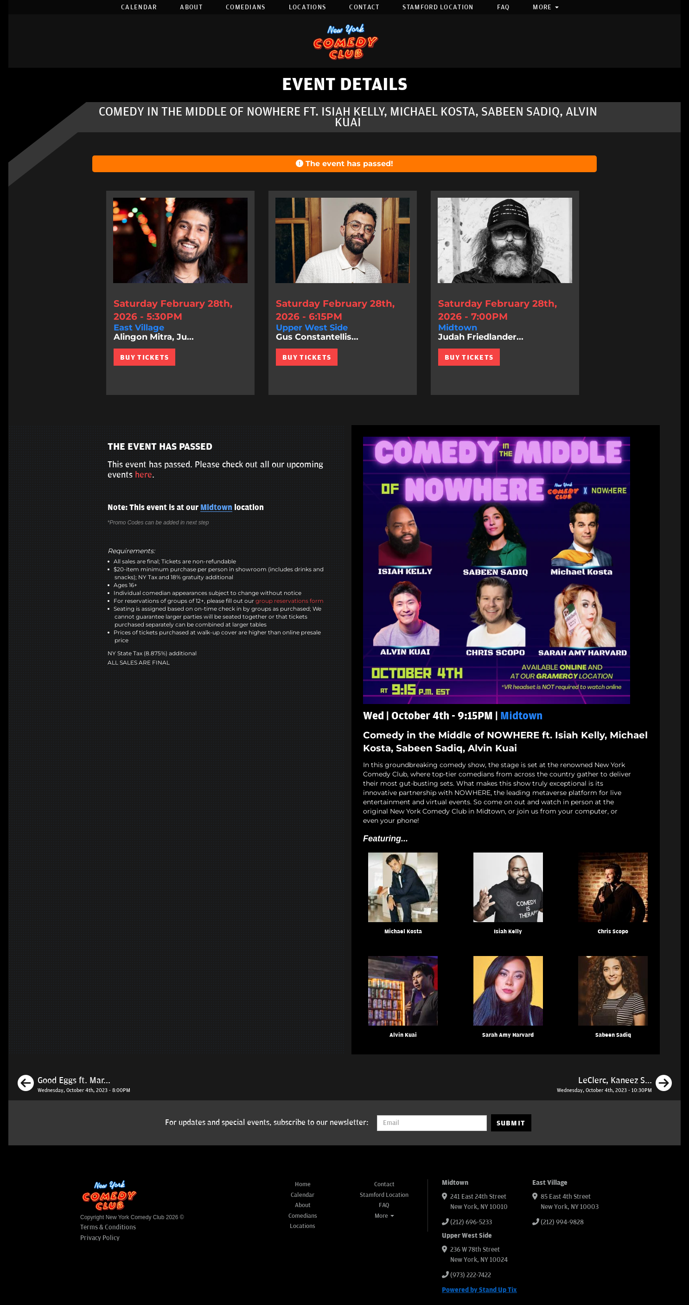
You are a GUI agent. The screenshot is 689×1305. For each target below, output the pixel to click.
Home (303, 1184)
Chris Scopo (613, 931)
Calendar (139, 7)
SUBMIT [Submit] (511, 1123)
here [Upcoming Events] (143, 475)
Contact (364, 7)
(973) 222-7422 (470, 1275)
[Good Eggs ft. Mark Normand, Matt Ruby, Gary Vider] (74, 1084)
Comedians (246, 7)
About (191, 7)
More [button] (546, 7)
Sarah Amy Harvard (508, 1035)
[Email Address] (432, 1123)
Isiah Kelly (508, 931)
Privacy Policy (100, 1238)
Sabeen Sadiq (613, 1035)
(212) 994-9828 (562, 1222)
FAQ (503, 7)
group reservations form (289, 600)
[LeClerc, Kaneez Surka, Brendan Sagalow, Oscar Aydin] (614, 1084)
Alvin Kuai (403, 1035)
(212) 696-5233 (471, 1222)
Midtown (216, 507)
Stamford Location (437, 7)
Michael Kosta (403, 931)
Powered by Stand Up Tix (479, 1290)
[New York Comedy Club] (344, 41)
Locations (307, 7)
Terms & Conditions (108, 1227)
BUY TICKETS (144, 357)
